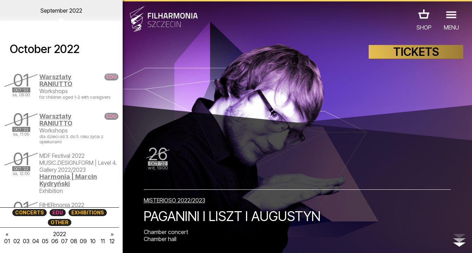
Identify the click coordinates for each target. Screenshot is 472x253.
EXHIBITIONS (87, 212)
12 (112, 241)
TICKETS (416, 52)
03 (26, 241)
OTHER (60, 222)
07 (64, 241)
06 (54, 241)
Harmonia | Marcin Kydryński (68, 180)
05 (45, 241)
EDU (57, 212)
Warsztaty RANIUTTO (55, 80)
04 (35, 241)
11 (103, 241)
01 (7, 241)
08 (73, 241)
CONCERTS (29, 212)
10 (93, 241)
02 (16, 241)
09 (83, 241)
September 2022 (61, 10)
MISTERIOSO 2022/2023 (174, 200)
